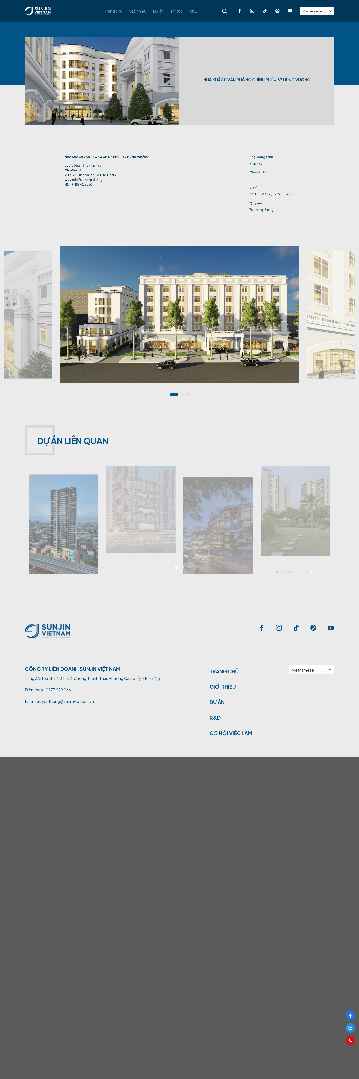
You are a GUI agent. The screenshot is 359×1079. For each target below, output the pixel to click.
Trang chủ (113, 11)
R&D (193, 11)
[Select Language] (317, 11)
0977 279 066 (58, 689)
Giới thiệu (137, 11)
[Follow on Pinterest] (274, 11)
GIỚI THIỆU (223, 686)
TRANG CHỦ (224, 671)
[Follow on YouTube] (287, 11)
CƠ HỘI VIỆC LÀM (231, 733)
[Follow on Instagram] (249, 11)
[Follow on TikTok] (262, 11)
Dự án (158, 11)
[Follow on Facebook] (236, 11)
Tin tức (176, 11)
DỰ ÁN (217, 702)
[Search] (224, 11)
